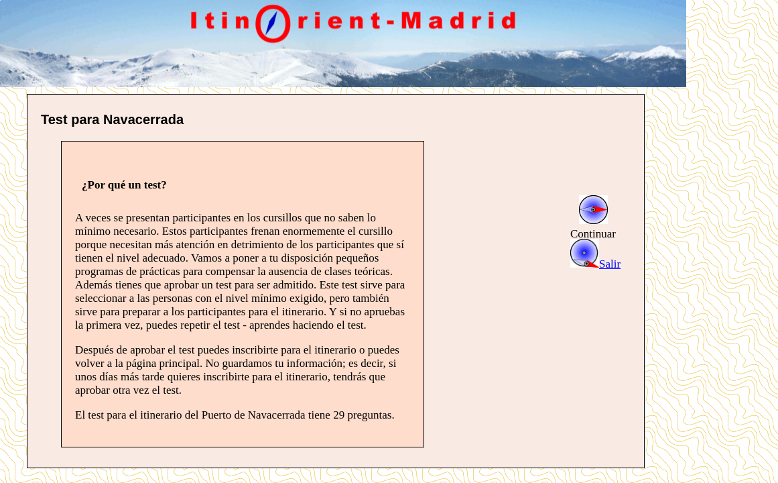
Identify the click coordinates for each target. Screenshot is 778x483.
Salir (595, 264)
